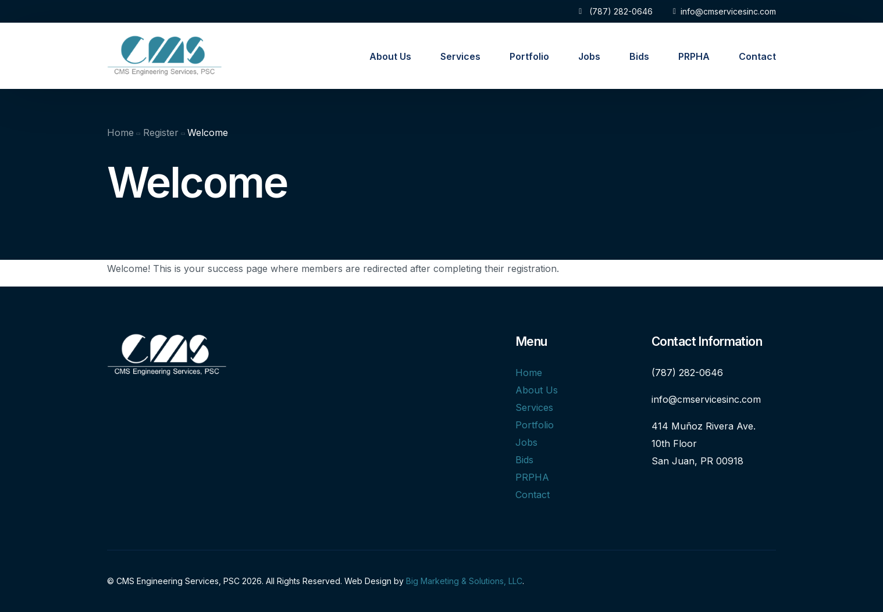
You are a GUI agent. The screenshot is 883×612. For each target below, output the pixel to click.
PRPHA (532, 477)
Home (528, 372)
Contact (532, 494)
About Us (536, 390)
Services (534, 407)
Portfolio (534, 425)
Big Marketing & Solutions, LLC (464, 581)
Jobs (526, 442)
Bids (524, 460)
